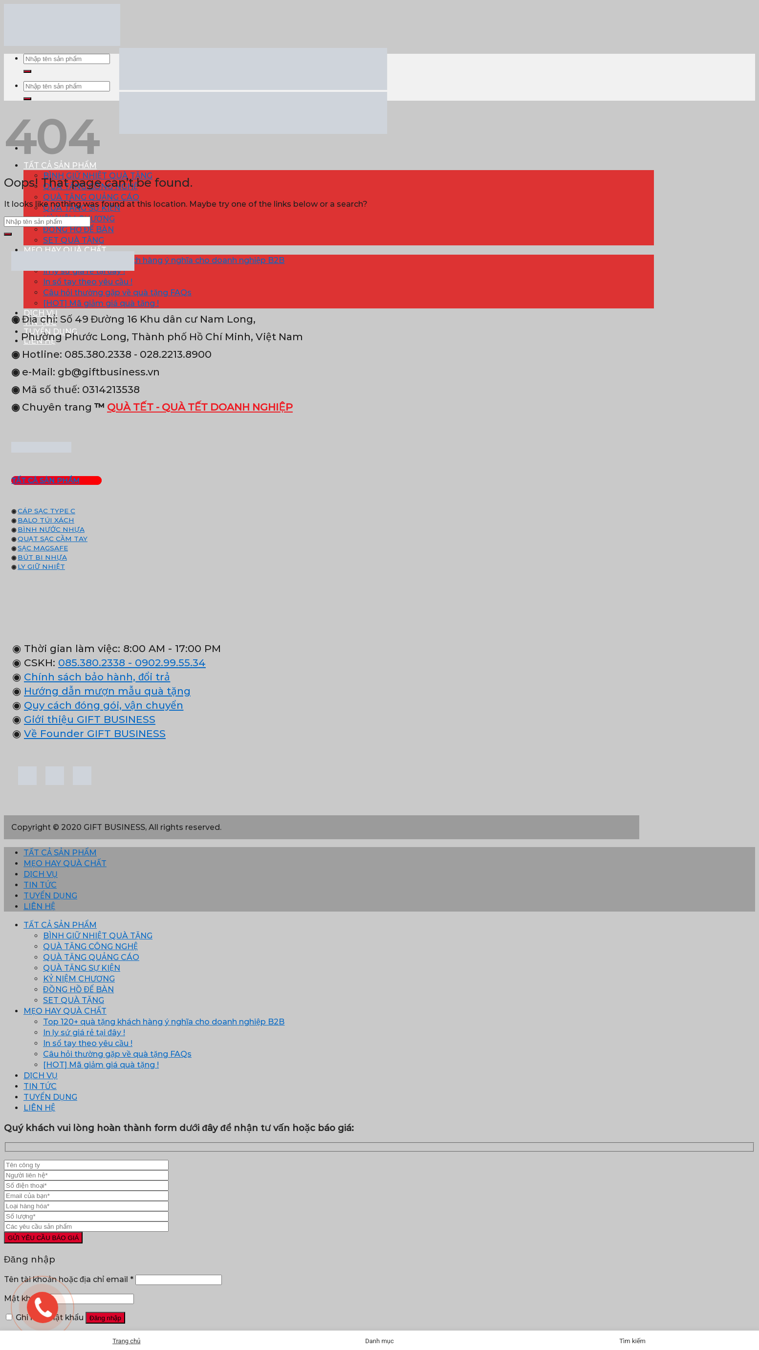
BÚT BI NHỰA (42, 557)
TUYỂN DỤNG (50, 895)
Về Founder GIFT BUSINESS (95, 733)
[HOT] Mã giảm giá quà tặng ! (101, 303)
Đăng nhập (105, 1318)
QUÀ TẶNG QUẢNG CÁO (91, 197)
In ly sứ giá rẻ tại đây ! (84, 1032)
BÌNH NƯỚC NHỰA (51, 529)
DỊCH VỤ (40, 874)
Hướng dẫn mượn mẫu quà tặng (107, 691)
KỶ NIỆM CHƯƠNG (79, 978)
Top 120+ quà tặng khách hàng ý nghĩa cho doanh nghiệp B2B (163, 260)
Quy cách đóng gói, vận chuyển (103, 705)
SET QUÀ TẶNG (73, 240)
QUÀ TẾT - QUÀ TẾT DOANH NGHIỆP (200, 407)
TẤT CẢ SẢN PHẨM (60, 852)
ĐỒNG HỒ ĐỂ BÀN (78, 229)
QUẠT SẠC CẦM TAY (52, 539)
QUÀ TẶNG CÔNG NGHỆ (90, 946)
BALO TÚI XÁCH (46, 520)
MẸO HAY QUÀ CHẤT (65, 250)
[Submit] (27, 71)
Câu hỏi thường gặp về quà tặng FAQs (117, 292)
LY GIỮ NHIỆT (41, 566)
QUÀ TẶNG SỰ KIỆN (81, 968)
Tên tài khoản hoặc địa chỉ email (68, 1279)
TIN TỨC (40, 885)
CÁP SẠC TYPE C (46, 511)
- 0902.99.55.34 (165, 662)
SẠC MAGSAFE (43, 548)
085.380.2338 (91, 662)
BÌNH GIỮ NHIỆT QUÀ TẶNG (97, 935)
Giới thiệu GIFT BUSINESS (89, 719)
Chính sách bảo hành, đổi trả (97, 677)
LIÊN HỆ (39, 906)
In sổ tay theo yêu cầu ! (87, 281)
